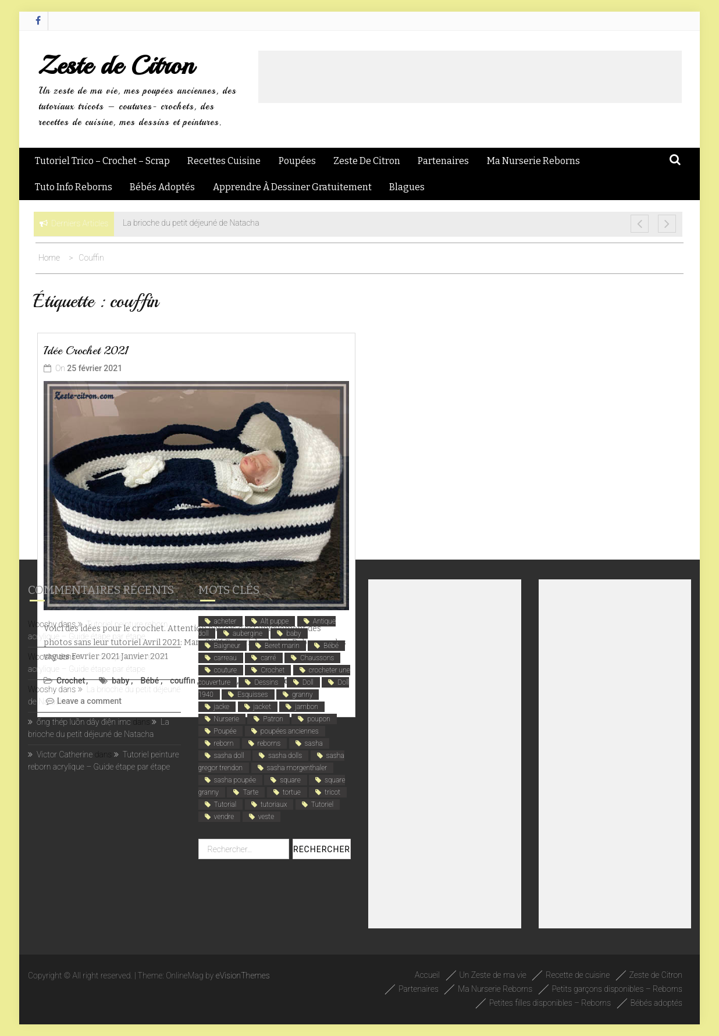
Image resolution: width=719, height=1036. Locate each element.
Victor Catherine (64, 754)
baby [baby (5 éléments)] (293, 633)
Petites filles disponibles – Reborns (550, 1002)
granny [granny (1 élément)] (302, 694)
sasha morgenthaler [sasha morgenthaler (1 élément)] (297, 768)
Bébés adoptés (162, 187)
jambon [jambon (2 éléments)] (306, 707)
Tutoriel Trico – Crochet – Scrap (102, 160)
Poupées (297, 160)
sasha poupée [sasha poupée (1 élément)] (235, 780)
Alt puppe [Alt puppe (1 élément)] (275, 621)
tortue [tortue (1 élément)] (292, 792)
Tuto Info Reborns (73, 187)
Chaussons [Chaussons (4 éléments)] (317, 658)
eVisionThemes (243, 975)
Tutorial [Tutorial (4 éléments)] (225, 804)
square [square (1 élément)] (290, 780)
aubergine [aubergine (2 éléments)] (247, 633)
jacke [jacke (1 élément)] (222, 707)
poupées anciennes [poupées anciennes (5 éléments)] (290, 731)
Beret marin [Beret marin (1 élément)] (282, 646)
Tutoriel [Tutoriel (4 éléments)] (322, 804)
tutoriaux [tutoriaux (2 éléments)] (274, 804)
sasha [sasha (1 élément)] (314, 743)
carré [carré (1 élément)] (268, 658)
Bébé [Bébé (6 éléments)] (331, 646)
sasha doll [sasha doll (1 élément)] (229, 756)
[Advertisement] (470, 77)
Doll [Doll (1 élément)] (308, 682)
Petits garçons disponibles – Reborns (617, 989)
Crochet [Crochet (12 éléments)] (272, 670)
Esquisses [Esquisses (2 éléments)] (252, 694)
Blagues (407, 187)
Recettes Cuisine (224, 160)
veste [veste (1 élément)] (266, 817)
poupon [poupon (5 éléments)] (318, 719)
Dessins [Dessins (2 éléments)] (266, 682)
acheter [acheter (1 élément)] (225, 621)
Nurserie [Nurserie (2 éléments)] (227, 719)
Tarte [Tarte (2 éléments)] (250, 792)
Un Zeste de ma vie (493, 975)
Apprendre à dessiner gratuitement (292, 187)
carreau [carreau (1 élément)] (225, 658)
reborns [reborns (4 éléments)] (269, 743)
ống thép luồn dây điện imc (84, 722)
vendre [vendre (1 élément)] (224, 817)
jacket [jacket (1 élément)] (262, 707)
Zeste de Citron (116, 65)
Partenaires (443, 160)
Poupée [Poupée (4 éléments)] (225, 731)
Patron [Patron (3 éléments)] (273, 719)
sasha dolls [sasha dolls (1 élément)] (285, 756)
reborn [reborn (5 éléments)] (224, 743)
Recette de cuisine (578, 975)
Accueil (427, 975)
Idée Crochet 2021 (86, 350)
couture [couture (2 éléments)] (225, 670)
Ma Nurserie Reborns (533, 160)
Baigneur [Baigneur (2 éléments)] (227, 646)
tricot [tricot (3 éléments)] (332, 792)
